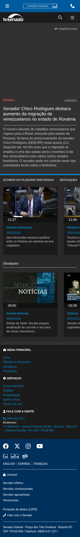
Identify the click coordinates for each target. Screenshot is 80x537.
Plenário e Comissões (17, 362)
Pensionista (10, 500)
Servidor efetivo (13, 483)
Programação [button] (11, 395)
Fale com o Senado (17, 515)
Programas (10, 371)
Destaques (68, 179)
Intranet (10, 475)
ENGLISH (9, 464)
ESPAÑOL (24, 464)
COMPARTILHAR (66, 29)
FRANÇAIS (41, 464)
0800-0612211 (14, 418)
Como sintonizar (13, 386)
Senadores (10, 366)
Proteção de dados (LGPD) (20, 509)
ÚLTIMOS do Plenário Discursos (28, 179)
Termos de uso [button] (12, 404)
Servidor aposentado (16, 494)
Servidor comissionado (18, 489)
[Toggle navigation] (72, 18)
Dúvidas (8, 390)
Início (6, 357)
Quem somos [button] (11, 399)
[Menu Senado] (7, 6)
